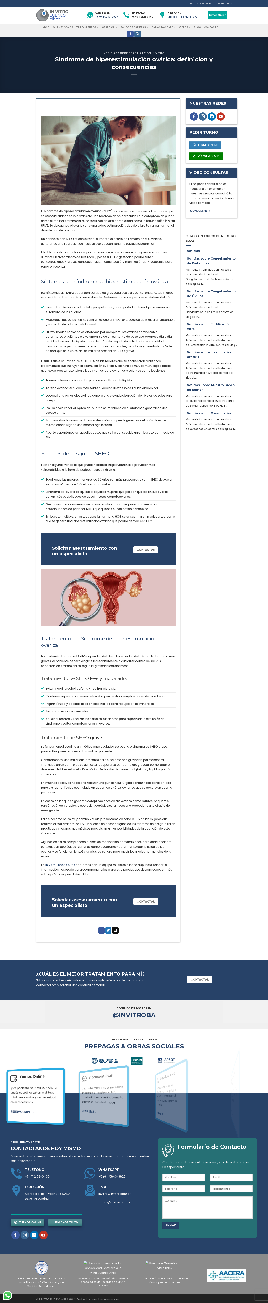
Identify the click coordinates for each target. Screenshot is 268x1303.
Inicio (45, 27)
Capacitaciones (164, 27)
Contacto (211, 27)
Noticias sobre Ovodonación (209, 413)
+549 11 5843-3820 (106, 17)
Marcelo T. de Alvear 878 (182, 17)
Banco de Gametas (134, 27)
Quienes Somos (63, 27)
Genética (109, 27)
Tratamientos (87, 27)
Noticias (193, 251)
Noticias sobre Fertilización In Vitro (134, 53)
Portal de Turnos (223, 3)
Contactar (146, 550)
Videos (185, 27)
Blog (197, 27)
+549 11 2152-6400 (142, 17)
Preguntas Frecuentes (200, 3)
